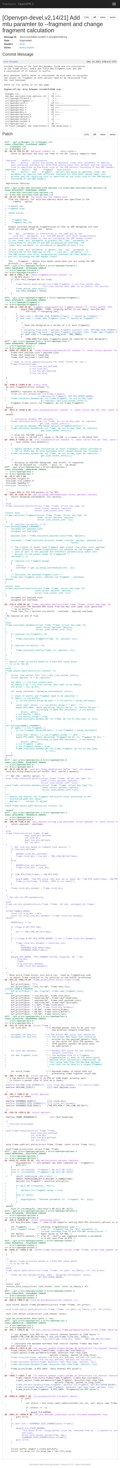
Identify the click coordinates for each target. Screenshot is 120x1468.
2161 (86, 17)
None (22, 47)
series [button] (113, 17)
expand (30, 47)
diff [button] (94, 17)
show (22, 44)
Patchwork (9, 4)
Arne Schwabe (11, 61)
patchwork (34, 1464)
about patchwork (83, 1464)
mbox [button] (102, 17)
